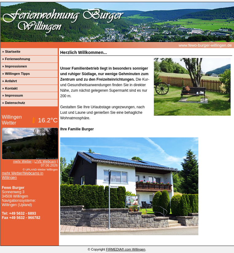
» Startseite (11, 51)
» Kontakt (10, 88)
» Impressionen (14, 66)
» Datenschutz (13, 103)
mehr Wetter (22, 161)
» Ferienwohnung (16, 59)
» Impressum (12, 95)
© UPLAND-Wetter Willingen (40, 169)
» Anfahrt (9, 81)
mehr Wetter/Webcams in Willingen (22, 175)
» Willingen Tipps (16, 73)
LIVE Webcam (45, 161)
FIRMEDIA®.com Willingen (125, 249)
